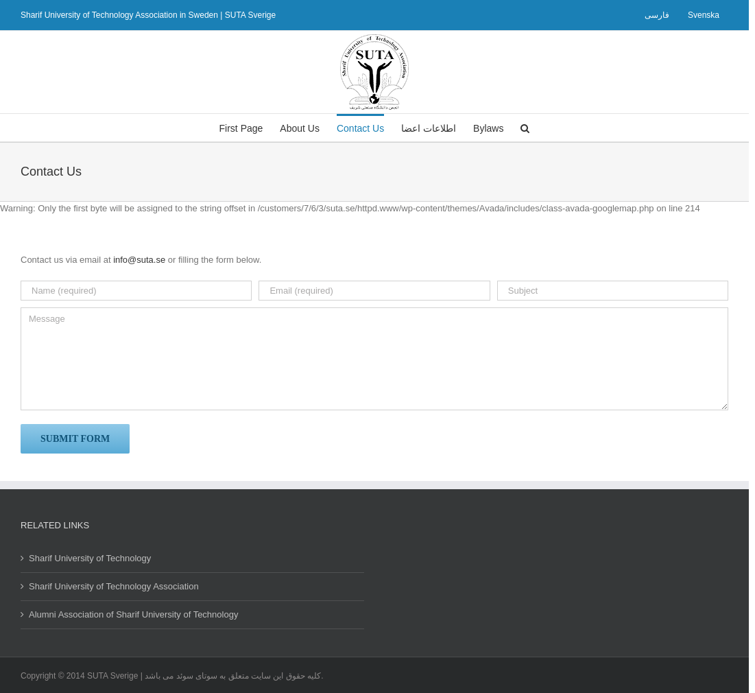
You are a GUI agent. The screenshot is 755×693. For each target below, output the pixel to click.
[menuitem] (657, 15)
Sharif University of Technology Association (114, 586)
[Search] (524, 127)
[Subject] (612, 291)
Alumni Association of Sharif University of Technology (133, 614)
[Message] (374, 358)
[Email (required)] (374, 291)
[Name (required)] (136, 291)
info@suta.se (139, 260)
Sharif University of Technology (90, 558)
